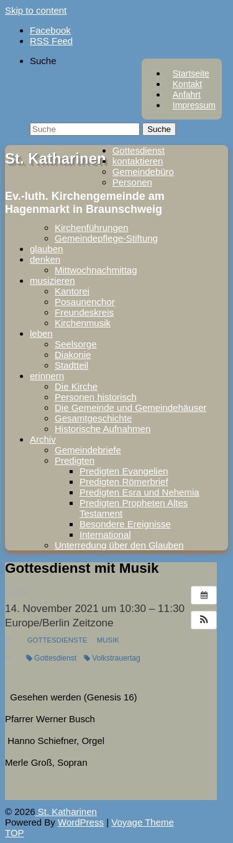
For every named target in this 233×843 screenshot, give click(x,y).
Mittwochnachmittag (96, 270)
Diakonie (73, 354)
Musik (108, 640)
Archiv (43, 439)
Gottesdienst (138, 150)
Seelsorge (76, 344)
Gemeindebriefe (88, 450)
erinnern (47, 375)
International (105, 534)
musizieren (52, 280)
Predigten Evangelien (124, 471)
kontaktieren (137, 161)
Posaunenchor (85, 301)
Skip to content (35, 10)
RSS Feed (51, 40)
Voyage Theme (142, 822)
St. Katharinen (55, 158)
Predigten (74, 460)
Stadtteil (71, 365)
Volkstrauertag (112, 658)
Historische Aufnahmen (102, 428)
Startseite (191, 73)
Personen (132, 182)
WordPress (81, 822)
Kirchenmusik (83, 323)
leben (41, 333)
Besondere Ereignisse (125, 524)
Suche (43, 60)
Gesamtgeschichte (93, 418)
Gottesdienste (57, 640)
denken (45, 259)
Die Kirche (76, 386)
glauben (46, 248)
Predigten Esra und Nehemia (139, 492)
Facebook (50, 30)
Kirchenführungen (91, 227)
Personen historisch (96, 397)
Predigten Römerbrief (124, 481)
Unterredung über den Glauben (119, 545)
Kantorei (72, 291)
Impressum (194, 105)
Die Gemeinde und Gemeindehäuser (130, 407)
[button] (203, 620)
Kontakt (187, 84)
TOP (14, 832)
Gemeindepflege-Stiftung (106, 238)
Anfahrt (187, 95)
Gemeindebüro (143, 171)
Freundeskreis (84, 312)
